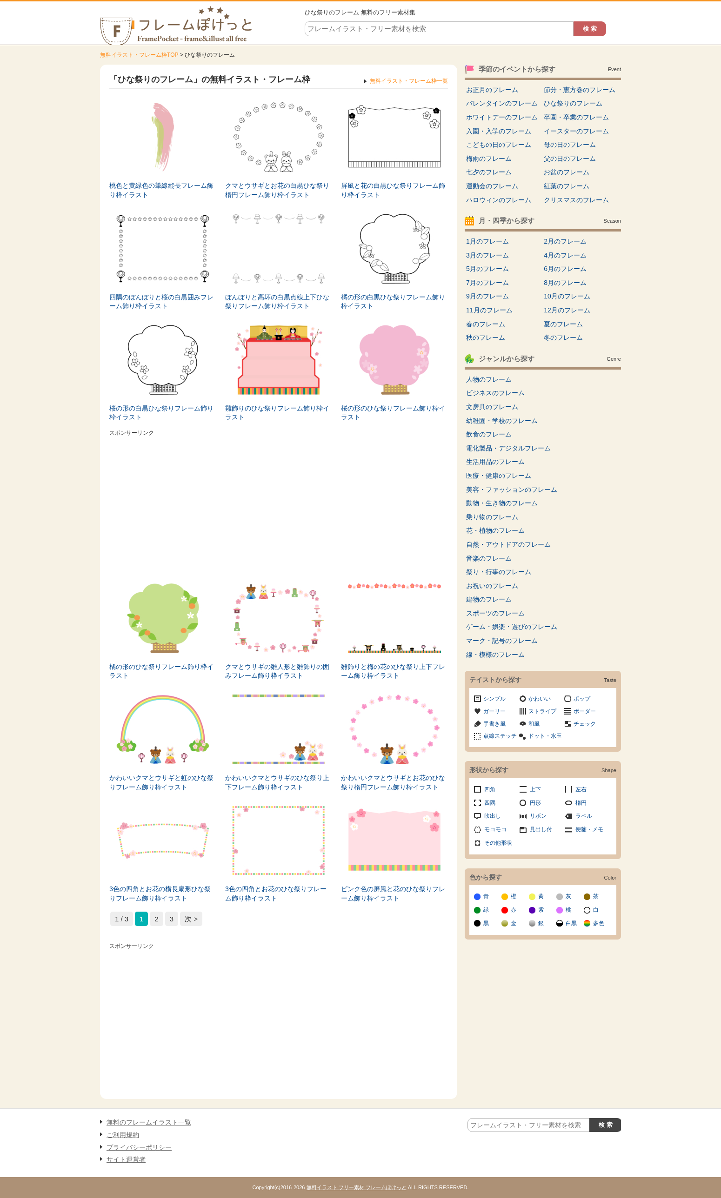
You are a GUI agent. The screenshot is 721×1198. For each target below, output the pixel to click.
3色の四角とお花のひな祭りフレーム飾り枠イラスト (276, 893)
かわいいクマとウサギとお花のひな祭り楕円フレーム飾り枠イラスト (393, 782)
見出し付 (541, 829)
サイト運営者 (126, 1159)
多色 (598, 923)
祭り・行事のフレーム (498, 572)
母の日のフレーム (570, 144)
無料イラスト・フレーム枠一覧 (409, 81)
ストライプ (542, 711)
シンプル (494, 698)
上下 (535, 789)
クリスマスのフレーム (576, 200)
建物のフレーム (489, 599)
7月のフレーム (487, 282)
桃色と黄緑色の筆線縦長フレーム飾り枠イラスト (161, 190)
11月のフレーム (489, 310)
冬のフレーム (563, 337)
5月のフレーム (487, 268)
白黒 (571, 923)
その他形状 (498, 843)
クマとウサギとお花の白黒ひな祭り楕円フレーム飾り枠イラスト (277, 190)
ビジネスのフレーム (495, 393)
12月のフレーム (567, 310)
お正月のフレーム (492, 89)
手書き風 (494, 724)
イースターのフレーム (576, 131)
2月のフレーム (565, 241)
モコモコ (495, 829)
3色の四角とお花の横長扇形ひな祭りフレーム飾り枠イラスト (160, 893)
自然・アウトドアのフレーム (508, 544)
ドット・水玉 (545, 736)
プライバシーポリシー (139, 1147)
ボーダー (585, 711)
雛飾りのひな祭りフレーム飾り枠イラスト (277, 412)
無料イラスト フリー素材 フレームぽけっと (357, 1187)
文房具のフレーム (492, 406)
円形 (535, 803)
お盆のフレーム (566, 172)
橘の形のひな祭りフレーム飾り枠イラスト (161, 671)
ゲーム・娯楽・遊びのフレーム (511, 626)
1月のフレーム (487, 241)
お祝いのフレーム (492, 585)
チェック (585, 724)
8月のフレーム (565, 282)
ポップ (582, 698)
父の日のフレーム (570, 158)
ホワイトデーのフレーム (502, 117)
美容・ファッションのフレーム (511, 489)
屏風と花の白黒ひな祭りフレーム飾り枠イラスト (393, 190)
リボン (538, 816)
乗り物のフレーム (492, 517)
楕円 (581, 803)
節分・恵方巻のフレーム (579, 89)
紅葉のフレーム (566, 186)
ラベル (583, 816)
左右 (581, 789)
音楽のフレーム (489, 558)
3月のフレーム (487, 255)
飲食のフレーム (489, 434)
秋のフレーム (485, 337)
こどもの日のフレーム (498, 144)
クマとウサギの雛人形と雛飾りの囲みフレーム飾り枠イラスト (277, 671)
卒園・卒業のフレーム (576, 117)
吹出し (492, 816)
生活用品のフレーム (495, 461)
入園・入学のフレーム (498, 131)
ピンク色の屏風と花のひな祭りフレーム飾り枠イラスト (393, 893)
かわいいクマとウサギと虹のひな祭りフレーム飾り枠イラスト (161, 782)
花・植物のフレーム (495, 530)
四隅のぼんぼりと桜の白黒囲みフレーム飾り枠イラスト (161, 301)
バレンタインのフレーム (502, 103)
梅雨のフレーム (489, 158)
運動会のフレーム (492, 186)
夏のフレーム (563, 324)
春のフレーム (485, 324)
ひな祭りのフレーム (573, 103)
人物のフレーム (489, 379)
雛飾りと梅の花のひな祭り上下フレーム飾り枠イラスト (393, 671)
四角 (489, 789)
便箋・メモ (589, 829)
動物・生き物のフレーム (502, 503)
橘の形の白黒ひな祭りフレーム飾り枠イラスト (393, 301)
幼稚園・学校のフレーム (502, 420)
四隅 (489, 803)
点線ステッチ (500, 736)
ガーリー (494, 711)
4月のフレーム (565, 255)
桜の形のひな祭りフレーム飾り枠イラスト (393, 412)
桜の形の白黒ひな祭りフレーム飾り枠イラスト (161, 412)
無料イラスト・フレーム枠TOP (139, 55)
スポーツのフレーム (495, 613)
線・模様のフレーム (495, 654)
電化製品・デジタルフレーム (508, 448)
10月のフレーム (567, 296)
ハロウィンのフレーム (498, 200)
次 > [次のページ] (191, 919)
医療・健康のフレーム (498, 475)
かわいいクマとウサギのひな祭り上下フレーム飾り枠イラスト (277, 782)
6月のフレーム (565, 268)
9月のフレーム (487, 296)
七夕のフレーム (489, 172)
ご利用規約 (123, 1134)
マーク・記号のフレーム (502, 640)
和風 (534, 724)
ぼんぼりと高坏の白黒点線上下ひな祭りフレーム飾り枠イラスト (277, 301)
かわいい (539, 698)
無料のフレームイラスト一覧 (149, 1122)
